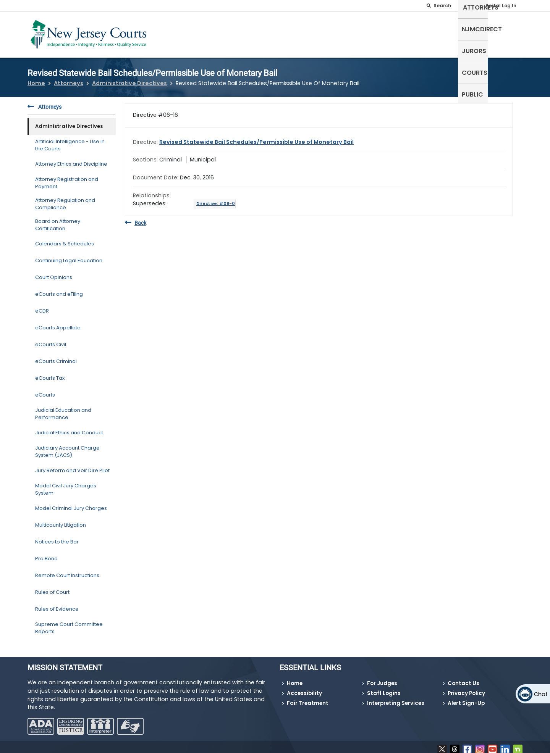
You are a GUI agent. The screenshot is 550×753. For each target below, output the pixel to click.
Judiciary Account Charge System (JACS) (67, 446)
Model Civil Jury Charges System (65, 484)
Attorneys (359, 33)
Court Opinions (53, 272)
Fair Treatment (307, 698)
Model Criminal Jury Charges (71, 503)
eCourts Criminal (56, 356)
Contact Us (463, 678)
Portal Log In (500, 5)
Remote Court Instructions (67, 570)
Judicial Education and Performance (63, 408)
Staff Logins (384, 688)
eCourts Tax (50, 373)
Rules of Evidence (57, 604)
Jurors (444, 33)
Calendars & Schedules (64, 239)
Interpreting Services (395, 698)
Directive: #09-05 (217, 199)
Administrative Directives (129, 78)
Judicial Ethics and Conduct (69, 428)
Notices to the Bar (57, 537)
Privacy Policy (466, 688)
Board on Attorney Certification (57, 220)
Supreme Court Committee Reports (69, 623)
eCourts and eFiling (59, 289)
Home (36, 78)
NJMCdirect (404, 33)
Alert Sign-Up (466, 698)
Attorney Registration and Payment (66, 178)
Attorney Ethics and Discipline (71, 159)
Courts (477, 33)
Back (135, 218)
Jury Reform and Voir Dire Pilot (72, 465)
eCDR (42, 306)
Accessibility (304, 688)
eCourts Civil (50, 339)
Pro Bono (46, 554)
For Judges (382, 678)
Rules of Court (52, 587)
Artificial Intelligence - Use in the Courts (70, 140)
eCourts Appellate (58, 323)
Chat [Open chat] (541, 694)
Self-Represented (305, 33)
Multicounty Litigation (60, 520)
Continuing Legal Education (68, 256)
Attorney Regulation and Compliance (65, 199)
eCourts (45, 390)
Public (508, 33)
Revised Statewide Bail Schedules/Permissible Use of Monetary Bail (256, 137)
